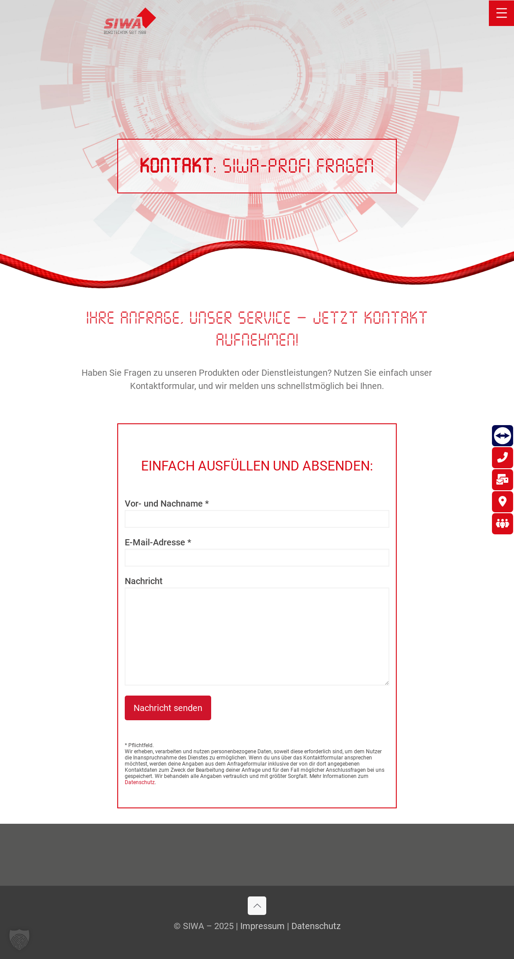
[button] (19, 939)
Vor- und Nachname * (257, 513)
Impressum (262, 926)
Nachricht (257, 630)
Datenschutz (140, 782)
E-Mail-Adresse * (257, 552)
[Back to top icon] (257, 905)
